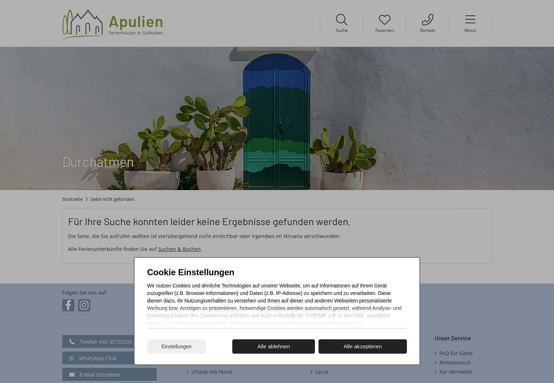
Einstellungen (176, 346)
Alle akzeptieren (363, 346)
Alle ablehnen (273, 346)
